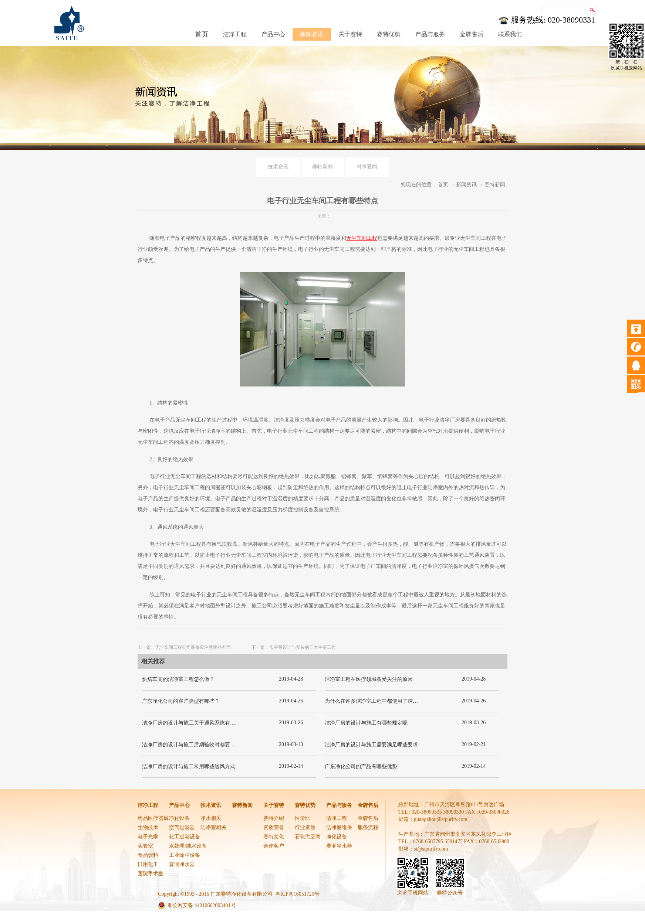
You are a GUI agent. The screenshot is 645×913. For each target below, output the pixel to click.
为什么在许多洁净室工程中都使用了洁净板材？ (379, 701)
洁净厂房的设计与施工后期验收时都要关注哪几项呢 (201, 744)
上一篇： (184, 647)
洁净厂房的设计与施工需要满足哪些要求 (371, 744)
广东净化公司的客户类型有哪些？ (181, 701)
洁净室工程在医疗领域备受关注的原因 (369, 679)
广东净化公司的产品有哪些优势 (361, 766)
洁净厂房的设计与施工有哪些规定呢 (366, 723)
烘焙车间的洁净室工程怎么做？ (178, 679)
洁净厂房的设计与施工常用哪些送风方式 (188, 766)
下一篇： (293, 647)
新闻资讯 (466, 184)
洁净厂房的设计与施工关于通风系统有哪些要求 (196, 723)
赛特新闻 (494, 184)
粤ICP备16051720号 (297, 894)
